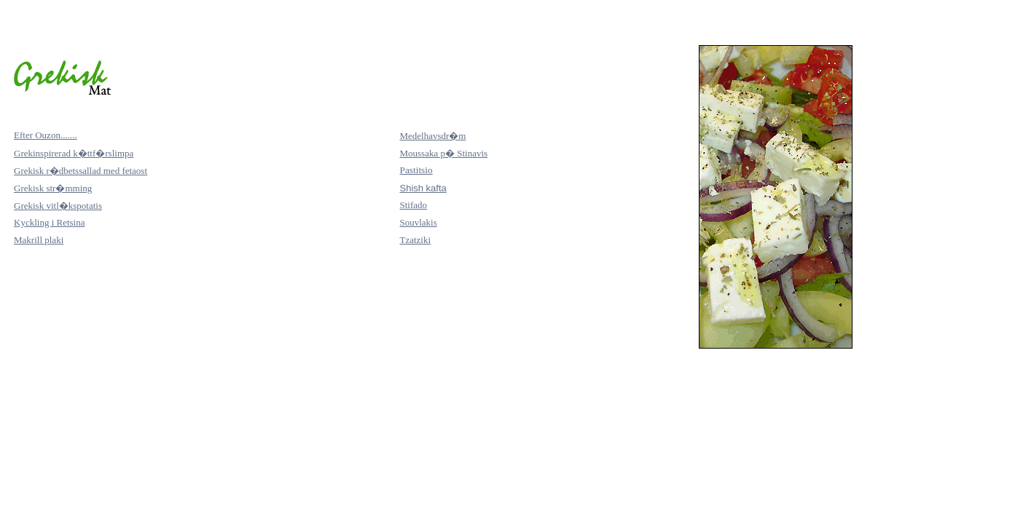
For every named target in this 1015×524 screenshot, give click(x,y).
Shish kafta (422, 188)
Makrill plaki (38, 239)
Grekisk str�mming (53, 188)
